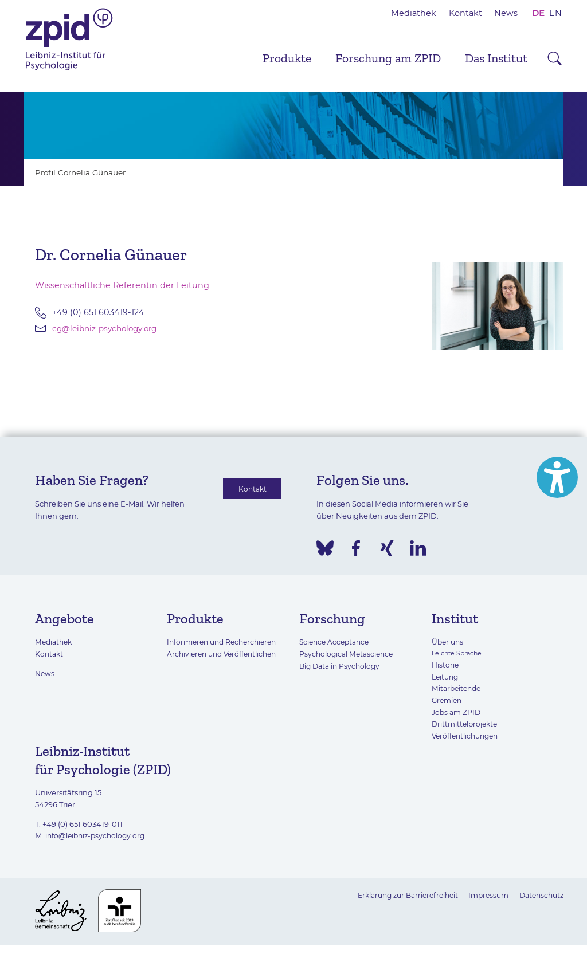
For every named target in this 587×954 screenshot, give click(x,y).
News (506, 13)
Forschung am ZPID (388, 58)
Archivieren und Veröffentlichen (225, 653)
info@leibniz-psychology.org (97, 835)
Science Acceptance (336, 641)
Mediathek (413, 13)
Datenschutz (539, 895)
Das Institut (496, 58)
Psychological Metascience (348, 653)
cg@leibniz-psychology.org (109, 328)
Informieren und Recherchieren (225, 641)
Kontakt (465, 13)
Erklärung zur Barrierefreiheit (396, 895)
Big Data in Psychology (341, 665)
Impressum (482, 895)
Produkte (287, 58)
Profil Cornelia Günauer (84, 172)
